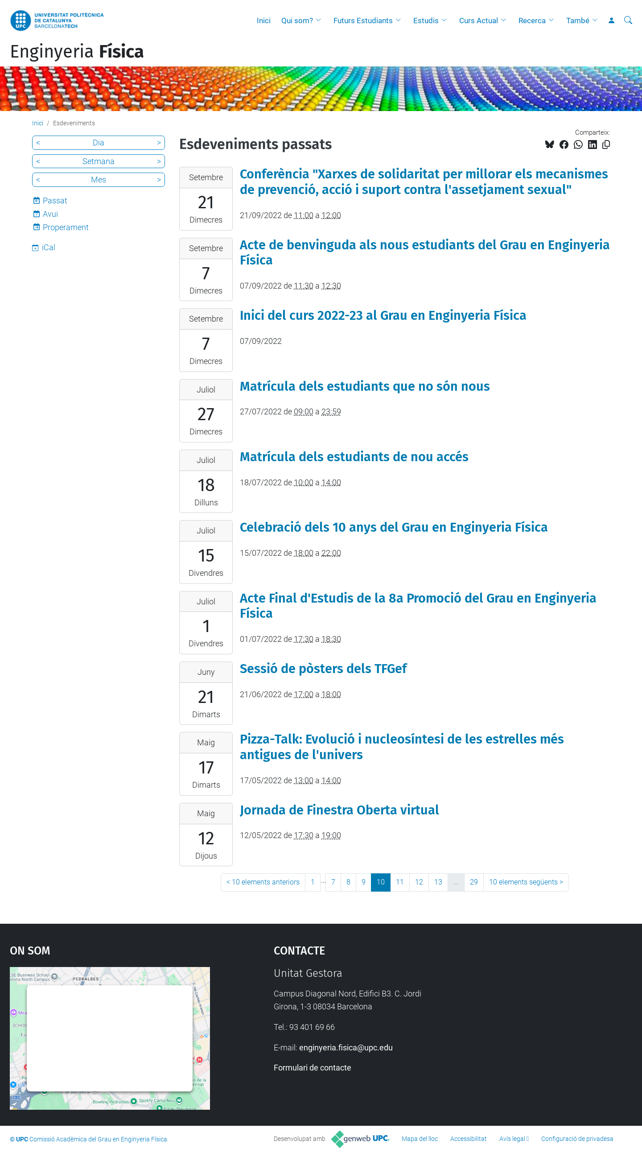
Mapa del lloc (420, 1138)
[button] (320, 20)
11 (400, 882)
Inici (264, 20)
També (577, 20)
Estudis (426, 20)
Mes (98, 179)
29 (474, 882)
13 (438, 882)
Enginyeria (77, 51)
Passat (55, 200)
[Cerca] (628, 20)
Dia (98, 142)
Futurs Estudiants (363, 20)
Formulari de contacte (312, 1067)
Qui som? (297, 20)
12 (419, 882)
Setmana (98, 161)
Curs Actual (478, 20)
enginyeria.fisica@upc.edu (346, 1047)
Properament (66, 227)
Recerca (532, 20)
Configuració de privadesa (577, 1138)
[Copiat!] (606, 145)
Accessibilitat (468, 1138)
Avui (50, 214)
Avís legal (512, 1138)
